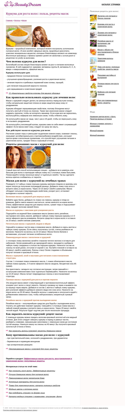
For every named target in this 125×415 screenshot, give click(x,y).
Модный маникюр (97, 135)
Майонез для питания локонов (107, 93)
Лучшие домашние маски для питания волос (29, 374)
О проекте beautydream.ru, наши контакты (95, 408)
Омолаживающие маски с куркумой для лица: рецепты (33, 349)
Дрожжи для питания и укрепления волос (107, 34)
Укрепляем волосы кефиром (105, 60)
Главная (9, 20)
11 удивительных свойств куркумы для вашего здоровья (34, 93)
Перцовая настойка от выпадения (107, 76)
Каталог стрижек (111, 4)
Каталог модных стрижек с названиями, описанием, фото (35, 396)
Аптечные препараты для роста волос (26, 382)
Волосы (17, 20)
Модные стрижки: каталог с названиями (101, 125)
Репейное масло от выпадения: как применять (106, 43)
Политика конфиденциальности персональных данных (20, 410)
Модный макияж (96, 131)
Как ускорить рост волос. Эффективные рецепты (32, 371)
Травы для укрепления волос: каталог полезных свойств (34, 385)
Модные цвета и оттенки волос (23, 389)
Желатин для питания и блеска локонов (107, 17)
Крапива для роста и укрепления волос (106, 25)
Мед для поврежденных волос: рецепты (107, 102)
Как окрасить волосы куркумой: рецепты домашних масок (35, 331)
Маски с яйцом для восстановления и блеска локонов (108, 52)
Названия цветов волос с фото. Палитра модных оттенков (103, 118)
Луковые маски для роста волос (108, 85)
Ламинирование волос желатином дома (26, 378)
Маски (24, 20)
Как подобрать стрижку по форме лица (27, 393)
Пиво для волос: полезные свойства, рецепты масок (109, 68)
